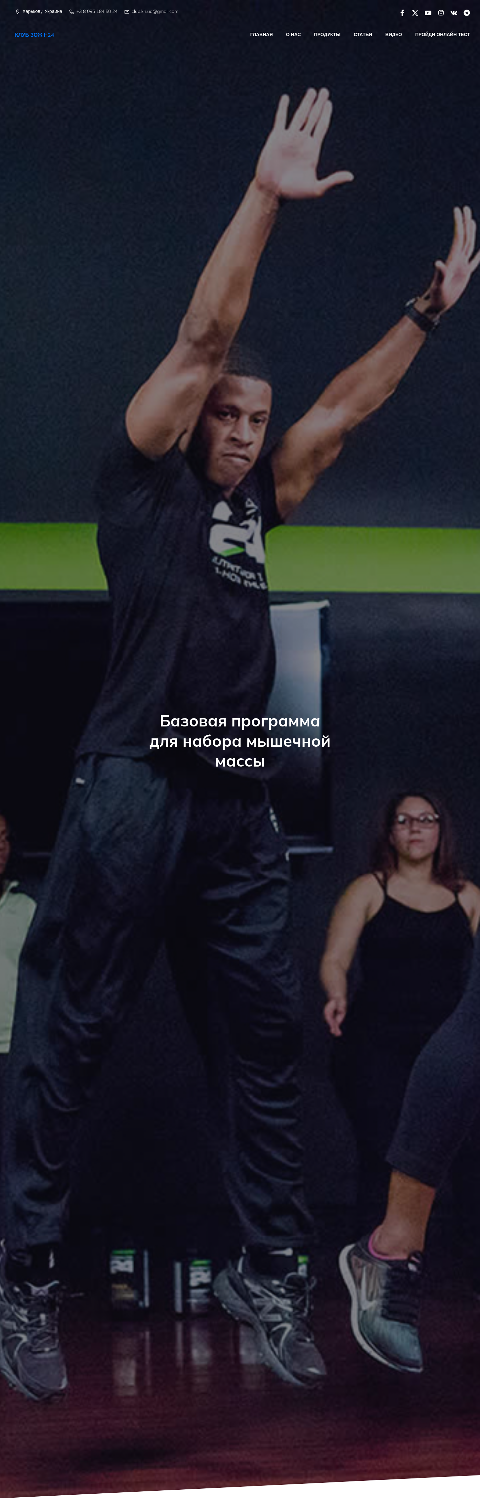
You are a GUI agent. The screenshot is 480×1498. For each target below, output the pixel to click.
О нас (293, 34)
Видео (393, 34)
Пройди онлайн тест (442, 34)
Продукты (327, 34)
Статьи (363, 34)
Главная (261, 34)
